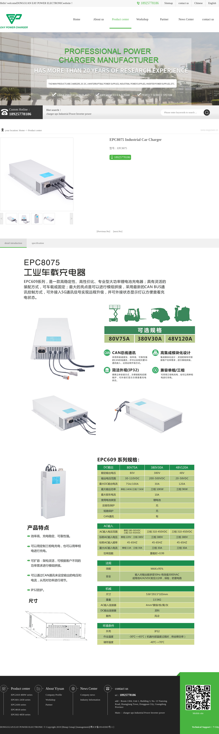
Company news (87, 694)
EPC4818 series (18, 709)
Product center (120, 19)
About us (98, 19)
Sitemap (168, 3)
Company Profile (54, 694)
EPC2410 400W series (21, 694)
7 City (216, 727)
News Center (186, 19)
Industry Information (90, 699)
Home (76, 19)
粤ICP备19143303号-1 (101, 727)
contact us (183, 3)
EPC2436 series (18, 704)
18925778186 (120, 157)
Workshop (142, 19)
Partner (164, 19)
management (83, 727)
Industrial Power (67, 114)
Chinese (198, 3)
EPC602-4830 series (20, 714)
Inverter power (83, 114)
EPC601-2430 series (20, 699)
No (103, 231)
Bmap (65, 727)
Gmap (72, 727)
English (212, 3)
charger (50, 114)
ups (56, 114)
